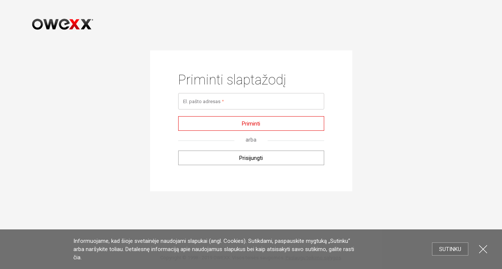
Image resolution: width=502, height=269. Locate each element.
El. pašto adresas (201, 101)
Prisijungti (251, 158)
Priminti (251, 123)
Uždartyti (483, 249)
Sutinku (450, 249)
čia (76, 257)
